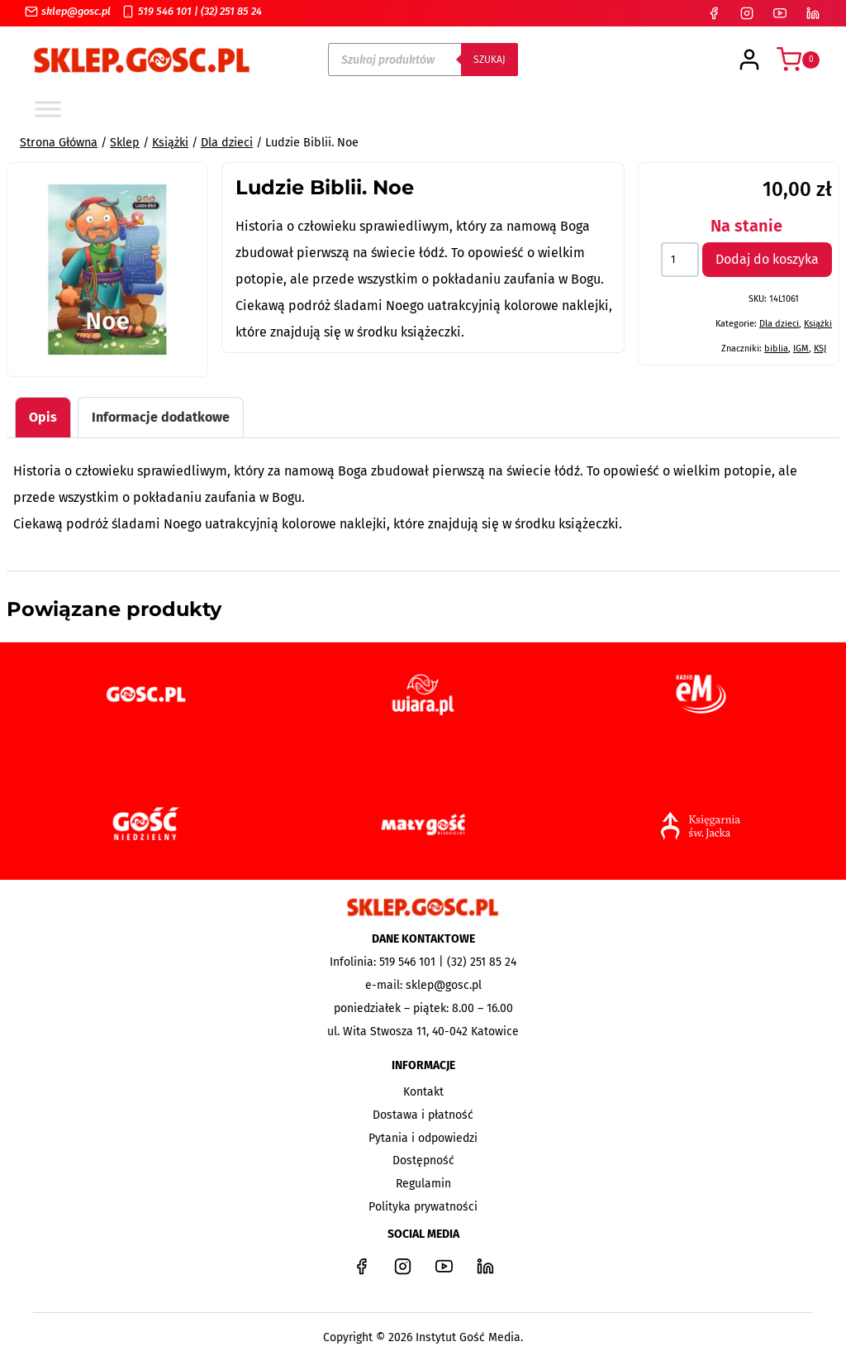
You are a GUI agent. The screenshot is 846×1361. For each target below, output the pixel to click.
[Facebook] (714, 13)
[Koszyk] (798, 60)
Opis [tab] (43, 417)
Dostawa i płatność (423, 1115)
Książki (818, 323)
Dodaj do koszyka (767, 259)
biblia (776, 348)
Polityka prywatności (423, 1207)
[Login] (749, 59)
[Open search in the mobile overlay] (423, 59)
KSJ (820, 348)
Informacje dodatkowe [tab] (161, 417)
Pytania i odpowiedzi (423, 1138)
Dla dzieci (779, 323)
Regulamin (423, 1184)
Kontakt (423, 1092)
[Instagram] (747, 13)
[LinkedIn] (813, 13)
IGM (801, 348)
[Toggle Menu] (48, 109)
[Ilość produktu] (680, 259)
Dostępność (423, 1160)
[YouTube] (780, 13)
